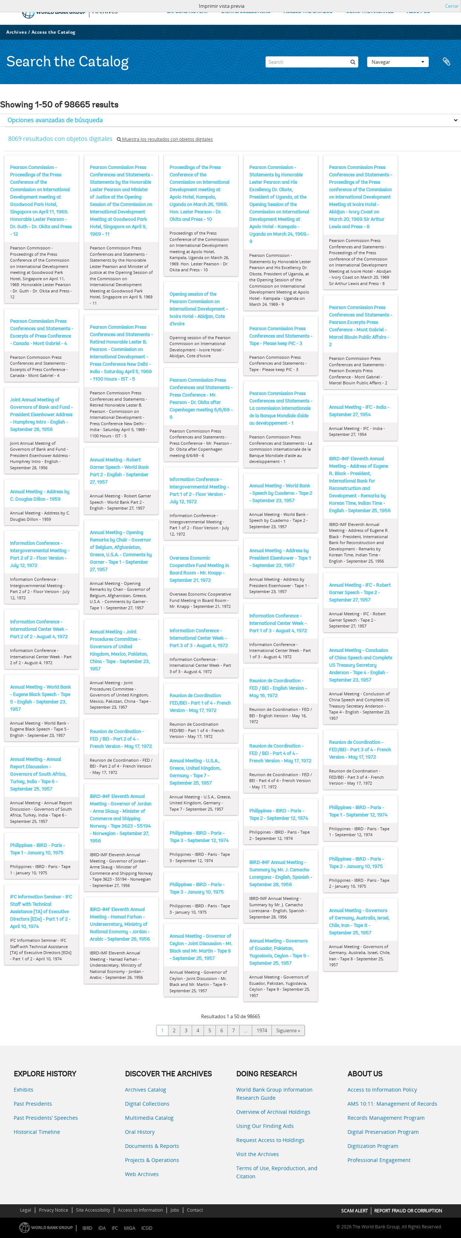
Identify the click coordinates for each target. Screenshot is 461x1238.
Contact (195, 1210)
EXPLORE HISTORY (187, 11)
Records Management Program (386, 1117)
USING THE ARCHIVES (370, 11)
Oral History (140, 1131)
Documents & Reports (152, 1145)
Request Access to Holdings (270, 1139)
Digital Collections (147, 1103)
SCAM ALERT (354, 1211)
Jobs (175, 1210)
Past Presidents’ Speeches (46, 1117)
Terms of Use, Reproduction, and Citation (276, 1172)
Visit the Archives (257, 1154)
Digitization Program (373, 1145)
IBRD (87, 1228)
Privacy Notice (53, 1210)
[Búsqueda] (352, 61)
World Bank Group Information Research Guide (274, 1093)
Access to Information (140, 1210)
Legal (25, 1210)
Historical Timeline (37, 1131)
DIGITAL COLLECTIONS (245, 11)
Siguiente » (288, 1030)
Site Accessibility (93, 1210)
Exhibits (23, 1089)
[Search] (312, 61)
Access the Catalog (54, 32)
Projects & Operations (152, 1159)
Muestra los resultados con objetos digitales (165, 139)
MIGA (129, 1228)
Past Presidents (33, 1103)
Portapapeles (447, 62)
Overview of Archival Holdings (273, 1111)
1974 (262, 1030)
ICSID (146, 1228)
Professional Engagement (379, 1159)
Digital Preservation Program (383, 1131)
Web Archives (142, 1174)
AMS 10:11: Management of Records (392, 1103)
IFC (115, 1228)
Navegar (398, 62)
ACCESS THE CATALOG (308, 11)
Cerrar (452, 6)
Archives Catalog (145, 1089)
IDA (102, 1228)
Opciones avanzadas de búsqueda (55, 120)
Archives (16, 32)
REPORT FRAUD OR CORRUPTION (408, 1211)
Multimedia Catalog (149, 1117)
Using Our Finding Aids (265, 1125)
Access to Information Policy (382, 1089)
